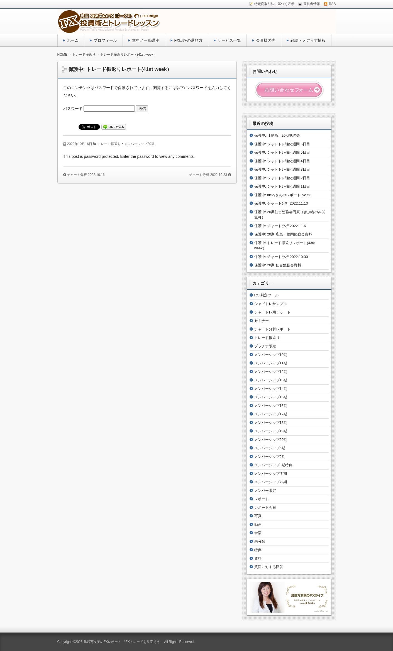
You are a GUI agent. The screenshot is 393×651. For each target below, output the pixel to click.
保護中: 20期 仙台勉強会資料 (277, 265)
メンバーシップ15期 (270, 397)
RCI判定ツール (266, 295)
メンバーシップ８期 (270, 482)
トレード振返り (109, 144)
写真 (258, 516)
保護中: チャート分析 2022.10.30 (281, 257)
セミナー (261, 321)
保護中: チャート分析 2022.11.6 (280, 226)
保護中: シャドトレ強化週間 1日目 (282, 186)
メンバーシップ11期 (270, 363)
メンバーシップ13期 (270, 380)
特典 (258, 550)
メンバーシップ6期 (269, 448)
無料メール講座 (145, 40)
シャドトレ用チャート (272, 312)
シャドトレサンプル (270, 304)
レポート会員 (265, 507)
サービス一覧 (229, 40)
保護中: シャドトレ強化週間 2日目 (282, 178)
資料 (258, 558)
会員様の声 (265, 40)
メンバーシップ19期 (270, 431)
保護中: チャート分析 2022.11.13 (281, 203)
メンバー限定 (265, 490)
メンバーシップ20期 (139, 144)
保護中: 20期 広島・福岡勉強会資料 (283, 234)
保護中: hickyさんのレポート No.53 (282, 195)
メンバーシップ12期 (270, 372)
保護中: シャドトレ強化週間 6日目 (282, 144)
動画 (258, 524)
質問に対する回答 (268, 567)
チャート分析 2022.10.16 (86, 175)
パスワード (99, 108)
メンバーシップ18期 (270, 423)
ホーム (73, 40)
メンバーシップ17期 (270, 414)
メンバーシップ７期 (270, 473)
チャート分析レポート (272, 329)
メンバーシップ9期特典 (273, 465)
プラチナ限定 (265, 346)
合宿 (258, 533)
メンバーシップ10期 (270, 355)
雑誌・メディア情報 (308, 40)
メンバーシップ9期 (269, 457)
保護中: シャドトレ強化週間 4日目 (282, 161)
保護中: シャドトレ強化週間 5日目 (282, 152)
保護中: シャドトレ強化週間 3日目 (282, 169)
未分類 (259, 541)
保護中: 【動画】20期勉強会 (277, 135)
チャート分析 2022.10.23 (208, 175)
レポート (261, 499)
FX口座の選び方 (188, 40)
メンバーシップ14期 (270, 389)
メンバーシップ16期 (270, 406)
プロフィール (105, 40)
